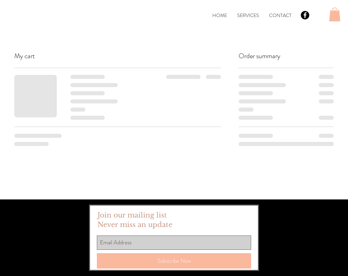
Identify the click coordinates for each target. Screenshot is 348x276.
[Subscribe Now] (174, 261)
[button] (335, 14)
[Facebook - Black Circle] (305, 15)
